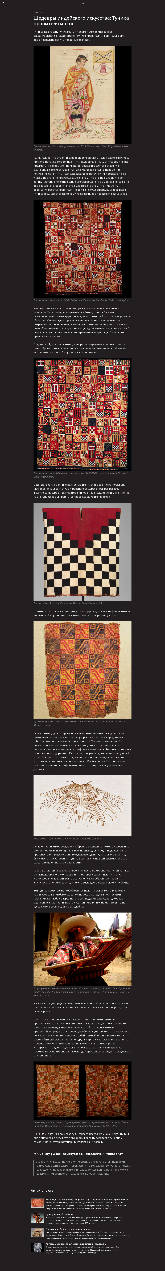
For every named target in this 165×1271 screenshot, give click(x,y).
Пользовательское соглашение (88, 1175)
